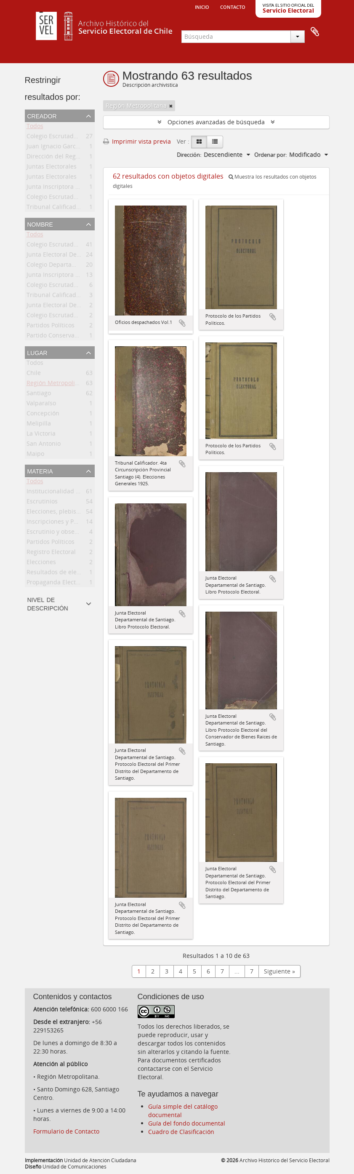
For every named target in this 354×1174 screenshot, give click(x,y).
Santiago (39, 394)
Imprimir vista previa (137, 141)
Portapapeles (314, 32)
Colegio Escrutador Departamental (75, 246)
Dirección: (189, 154)
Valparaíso (41, 405)
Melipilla (39, 425)
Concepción (43, 415)
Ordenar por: (270, 154)
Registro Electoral (51, 553)
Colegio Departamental (59, 266)
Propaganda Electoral (57, 584)
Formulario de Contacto (66, 1131)
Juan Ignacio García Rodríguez (69, 148)
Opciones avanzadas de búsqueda (216, 122)
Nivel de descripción (47, 603)
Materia (40, 470)
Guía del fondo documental (186, 1123)
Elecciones (41, 563)
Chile (34, 374)
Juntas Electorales (52, 168)
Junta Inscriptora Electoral (63, 188)
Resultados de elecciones (62, 574)
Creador (42, 115)
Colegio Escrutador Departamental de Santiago (93, 138)
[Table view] (215, 142)
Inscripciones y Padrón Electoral (72, 523)
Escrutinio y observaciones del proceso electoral (94, 533)
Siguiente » (279, 971)
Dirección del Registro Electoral (70, 158)
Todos (35, 127)
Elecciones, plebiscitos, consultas (73, 513)
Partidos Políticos (51, 327)
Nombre (40, 223)
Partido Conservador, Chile (64, 337)
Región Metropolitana (57, 384)
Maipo (35, 455)
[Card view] (199, 142)
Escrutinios (42, 503)
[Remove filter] (171, 106)
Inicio (202, 6)
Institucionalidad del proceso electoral (81, 493)
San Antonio (44, 445)
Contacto (232, 6)
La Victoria (41, 435)
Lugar (37, 352)
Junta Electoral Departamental (69, 256)
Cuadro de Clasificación (181, 1132)
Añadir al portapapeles (182, 323)
